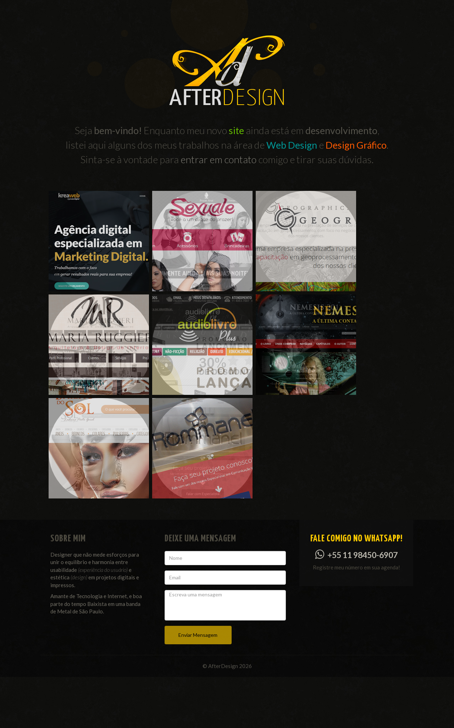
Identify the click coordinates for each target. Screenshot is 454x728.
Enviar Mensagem (197, 686)
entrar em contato (218, 159)
